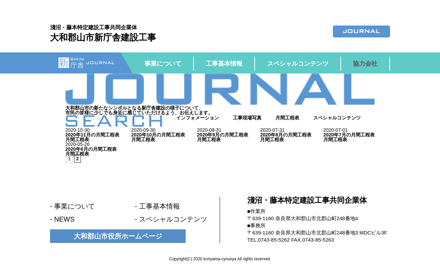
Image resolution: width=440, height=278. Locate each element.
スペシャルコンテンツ (297, 63)
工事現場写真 (247, 117)
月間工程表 (287, 117)
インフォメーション (197, 117)
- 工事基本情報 (157, 206)
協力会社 (365, 63)
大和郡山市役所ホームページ (118, 236)
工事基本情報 (224, 63)
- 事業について (72, 206)
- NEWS (62, 219)
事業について (163, 63)
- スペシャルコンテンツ (171, 219)
